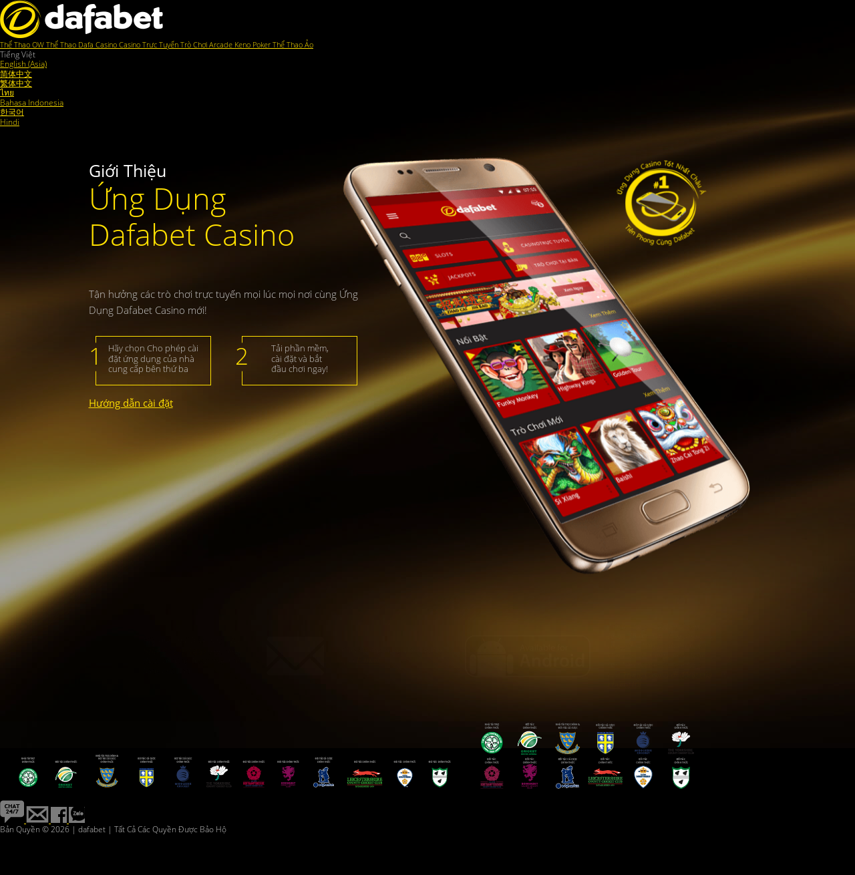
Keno (243, 44)
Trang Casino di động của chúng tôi (659, 666)
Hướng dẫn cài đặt (131, 402)
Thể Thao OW (23, 44)
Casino (107, 44)
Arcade (221, 44)
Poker (262, 44)
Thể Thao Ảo (293, 44)
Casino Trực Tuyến (149, 44)
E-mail (367, 647)
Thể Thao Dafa (71, 44)
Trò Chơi (194, 44)
